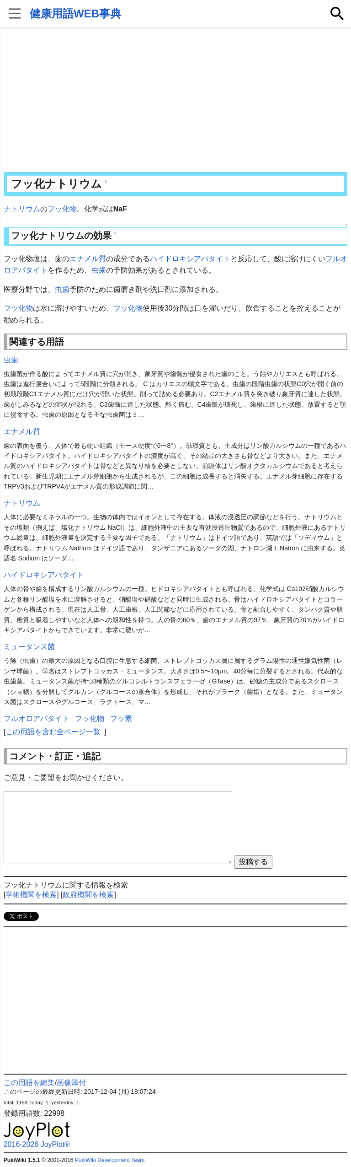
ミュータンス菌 (29, 647)
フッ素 (121, 718)
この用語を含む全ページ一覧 (53, 732)
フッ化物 (62, 209)
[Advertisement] (176, 101)
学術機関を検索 (31, 894)
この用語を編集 (29, 1082)
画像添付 (71, 1082)
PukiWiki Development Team (110, 1160)
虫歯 (98, 270)
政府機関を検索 (88, 894)
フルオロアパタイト (36, 718)
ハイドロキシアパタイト (190, 259)
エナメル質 (87, 259)
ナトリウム (22, 209)
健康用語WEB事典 (75, 13)
